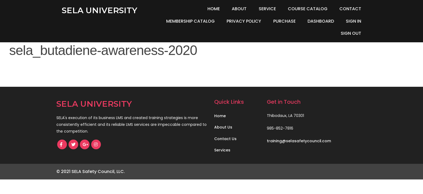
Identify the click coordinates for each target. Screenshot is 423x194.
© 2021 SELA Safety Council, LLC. (90, 171)
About (239, 9)
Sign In (353, 21)
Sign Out (351, 33)
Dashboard (321, 21)
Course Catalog (308, 9)
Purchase (284, 21)
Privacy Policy (244, 21)
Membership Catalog (190, 21)
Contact (350, 9)
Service (267, 9)
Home (213, 9)
